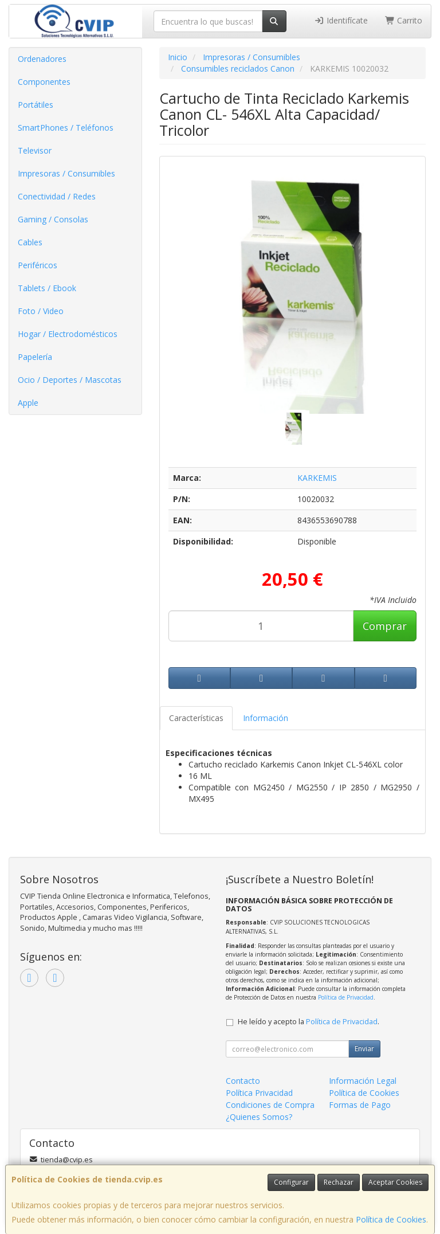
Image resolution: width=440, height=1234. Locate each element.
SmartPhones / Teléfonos (65, 127)
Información (265, 717)
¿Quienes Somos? (259, 1116)
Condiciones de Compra (270, 1104)
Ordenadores (42, 58)
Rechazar (338, 1182)
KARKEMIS (317, 477)
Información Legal (362, 1080)
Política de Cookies (391, 1219)
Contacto (243, 1080)
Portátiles (35, 104)
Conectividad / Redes (57, 196)
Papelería (35, 356)
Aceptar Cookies (395, 1182)
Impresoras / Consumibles (66, 173)
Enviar (364, 1048)
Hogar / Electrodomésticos (67, 333)
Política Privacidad (259, 1092)
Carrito (404, 20)
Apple (28, 402)
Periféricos (37, 265)
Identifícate (341, 20)
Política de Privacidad (346, 997)
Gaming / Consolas (53, 219)
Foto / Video (41, 310)
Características (196, 717)
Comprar (385, 626)
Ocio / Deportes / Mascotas (69, 379)
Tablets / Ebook (47, 288)
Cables (30, 242)
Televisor (35, 150)
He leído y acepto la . (308, 1022)
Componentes (44, 81)
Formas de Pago (360, 1104)
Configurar (291, 1182)
